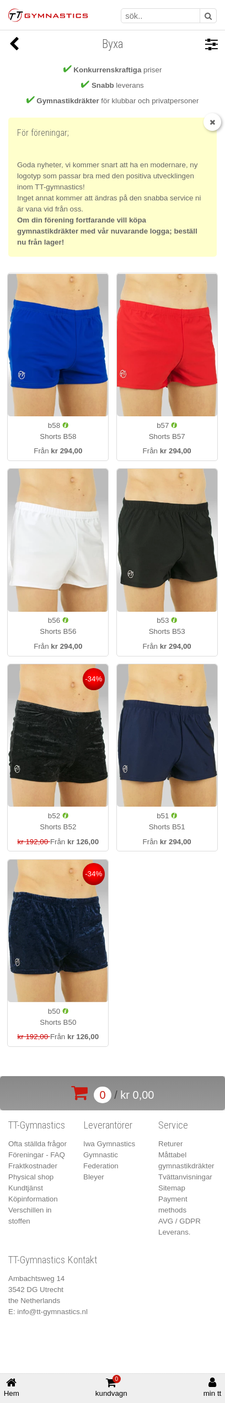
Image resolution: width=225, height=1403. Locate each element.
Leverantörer (107, 1125)
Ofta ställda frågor (37, 1144)
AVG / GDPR (179, 1221)
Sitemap (171, 1188)
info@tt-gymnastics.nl (52, 1311)
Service (173, 1125)
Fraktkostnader (32, 1166)
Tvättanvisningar (185, 1177)
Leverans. (174, 1232)
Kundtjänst (25, 1188)
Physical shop (30, 1177)
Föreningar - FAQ (36, 1155)
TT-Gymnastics (36, 1125)
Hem (11, 1387)
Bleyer (93, 1177)
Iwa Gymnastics (109, 1144)
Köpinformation (33, 1199)
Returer (170, 1144)
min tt (212, 1387)
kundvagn (111, 1386)
